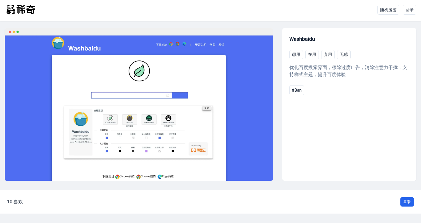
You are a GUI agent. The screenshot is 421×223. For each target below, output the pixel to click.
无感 (344, 54)
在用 (312, 54)
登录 (409, 9)
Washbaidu (302, 39)
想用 (296, 54)
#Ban (297, 90)
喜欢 (407, 201)
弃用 (328, 54)
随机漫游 (388, 9)
